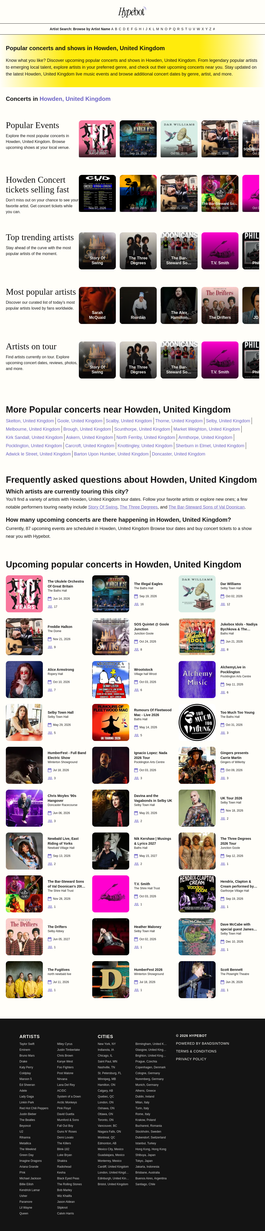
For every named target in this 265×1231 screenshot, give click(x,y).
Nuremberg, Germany (149, 1079)
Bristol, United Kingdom (113, 1184)
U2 (21, 1131)
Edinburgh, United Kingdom (114, 1178)
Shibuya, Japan (145, 1155)
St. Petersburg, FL (109, 1073)
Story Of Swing (102, 507)
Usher (23, 1196)
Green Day (26, 1155)
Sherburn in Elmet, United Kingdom (210, 445)
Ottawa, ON (105, 1114)
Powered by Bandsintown (202, 1043)
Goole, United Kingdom (79, 420)
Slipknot (62, 1207)
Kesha (61, 1172)
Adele (23, 1090)
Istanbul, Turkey (145, 1143)
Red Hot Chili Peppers (33, 1108)
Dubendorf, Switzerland (150, 1137)
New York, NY (107, 1044)
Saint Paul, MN (107, 1061)
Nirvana (62, 1079)
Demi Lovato (65, 1137)
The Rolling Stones (69, 1184)
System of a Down (69, 1096)
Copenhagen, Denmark (150, 1067)
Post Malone (65, 1073)
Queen (23, 1213)
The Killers (64, 1143)
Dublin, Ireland (144, 1096)
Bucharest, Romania (148, 1125)
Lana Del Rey (66, 1085)
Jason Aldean (66, 1201)
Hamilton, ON (106, 1085)
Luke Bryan (64, 1155)
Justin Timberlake (68, 1049)
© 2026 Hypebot (191, 1036)
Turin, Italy (142, 1108)
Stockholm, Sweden (148, 1131)
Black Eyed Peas (68, 1178)
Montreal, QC (106, 1137)
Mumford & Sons (68, 1120)
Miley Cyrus (65, 1044)
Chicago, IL (105, 1055)
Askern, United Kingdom (89, 437)
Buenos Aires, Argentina (150, 1178)
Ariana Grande (28, 1166)
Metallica (25, 1143)
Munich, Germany (146, 1085)
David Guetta (65, 1114)
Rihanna (24, 1137)
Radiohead (64, 1166)
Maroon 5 (25, 1079)
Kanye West (65, 1061)
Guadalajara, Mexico (111, 1155)
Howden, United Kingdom (75, 98)
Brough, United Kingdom (87, 429)
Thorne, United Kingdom (179, 420)
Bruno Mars (27, 1055)
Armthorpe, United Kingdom (205, 437)
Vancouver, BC (107, 1125)
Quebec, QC (106, 1096)
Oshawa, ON (106, 1108)
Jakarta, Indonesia (147, 1166)
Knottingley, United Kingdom (145, 445)
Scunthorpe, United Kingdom (142, 429)
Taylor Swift (26, 1044)
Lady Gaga (26, 1096)
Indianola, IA (106, 1049)
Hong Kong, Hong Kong (150, 1149)
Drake (23, 1061)
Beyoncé (25, 1125)
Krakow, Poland (145, 1120)
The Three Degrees (139, 507)
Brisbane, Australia (147, 1172)
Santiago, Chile (145, 1184)
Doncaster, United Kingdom (178, 454)
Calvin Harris (65, 1213)
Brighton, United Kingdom (151, 1055)
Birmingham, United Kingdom (151, 1044)
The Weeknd (27, 1149)
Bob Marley (64, 1190)
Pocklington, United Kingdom (34, 445)
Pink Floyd (64, 1108)
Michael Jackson (30, 1178)
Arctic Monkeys (67, 1102)
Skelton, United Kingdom (30, 420)
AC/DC (61, 1090)
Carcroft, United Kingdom (89, 445)
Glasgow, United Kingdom (151, 1049)
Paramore (25, 1201)
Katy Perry (26, 1067)
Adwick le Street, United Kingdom (38, 454)
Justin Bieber (27, 1114)
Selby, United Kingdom (228, 420)
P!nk (22, 1172)
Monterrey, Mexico (110, 1161)
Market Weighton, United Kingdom (206, 429)
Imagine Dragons (30, 1161)
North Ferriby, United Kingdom (145, 437)
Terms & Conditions (196, 1051)
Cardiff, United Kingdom (113, 1166)
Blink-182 (63, 1149)
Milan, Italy (142, 1102)
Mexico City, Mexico (111, 1149)
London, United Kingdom (114, 1172)
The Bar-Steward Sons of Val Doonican (206, 507)
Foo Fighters (65, 1067)
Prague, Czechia (146, 1061)
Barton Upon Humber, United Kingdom (111, 454)
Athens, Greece (145, 1090)
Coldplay (25, 1073)
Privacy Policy (191, 1059)
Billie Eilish (26, 1184)
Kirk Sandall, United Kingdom (34, 437)
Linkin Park (26, 1102)
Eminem (24, 1049)
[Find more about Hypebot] (132, 11)
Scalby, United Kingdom (129, 420)
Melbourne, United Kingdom (33, 429)
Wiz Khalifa (64, 1196)
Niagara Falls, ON (109, 1131)
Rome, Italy (142, 1114)
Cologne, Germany (147, 1073)
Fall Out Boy (65, 1125)
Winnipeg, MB (107, 1079)
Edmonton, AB (107, 1143)
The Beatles (27, 1120)
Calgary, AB (105, 1090)
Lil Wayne (25, 1207)
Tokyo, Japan (144, 1161)
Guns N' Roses (67, 1131)
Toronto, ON (106, 1120)
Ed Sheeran (27, 1085)
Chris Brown (65, 1055)
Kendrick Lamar (29, 1190)
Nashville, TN (106, 1067)
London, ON (106, 1102)
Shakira (62, 1161)
